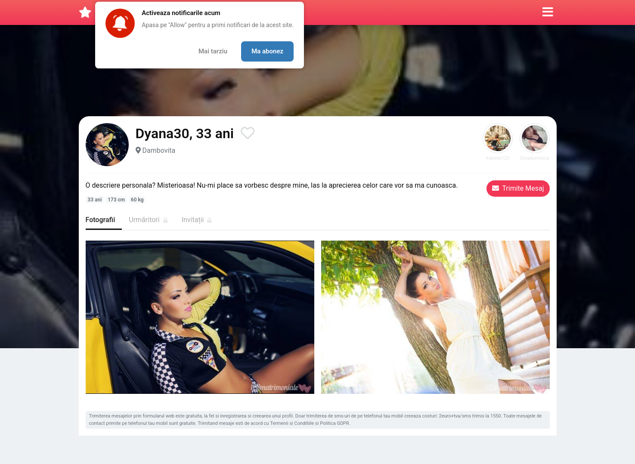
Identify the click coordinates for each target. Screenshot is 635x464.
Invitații (197, 220)
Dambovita (158, 150)
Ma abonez (267, 51)
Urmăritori (148, 220)
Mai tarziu (212, 51)
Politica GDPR (334, 423)
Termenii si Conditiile (292, 423)
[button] (548, 12)
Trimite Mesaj (518, 188)
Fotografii (100, 220)
